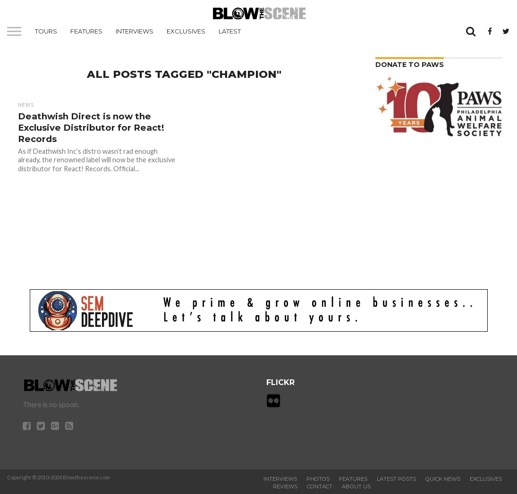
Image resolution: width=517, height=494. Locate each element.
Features (86, 31)
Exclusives (186, 31)
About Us (356, 486)
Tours (46, 31)
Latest (230, 31)
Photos (318, 479)
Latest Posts (396, 479)
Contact (319, 486)
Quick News (442, 479)
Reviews (285, 486)
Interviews (134, 31)
